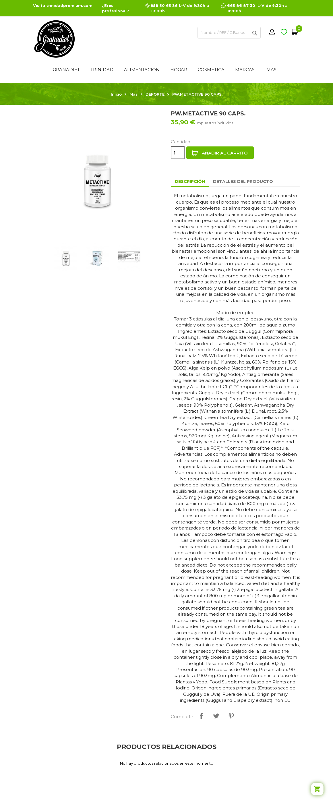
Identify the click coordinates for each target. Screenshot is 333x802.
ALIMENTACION (142, 69)
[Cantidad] (178, 152)
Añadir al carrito (220, 153)
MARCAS (245, 69)
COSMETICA (211, 69)
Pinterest (231, 716)
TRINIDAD (101, 69)
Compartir (201, 716)
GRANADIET (66, 69)
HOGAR (178, 69)
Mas (271, 69)
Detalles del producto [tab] (243, 181)
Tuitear (216, 716)
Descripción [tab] (190, 181)
